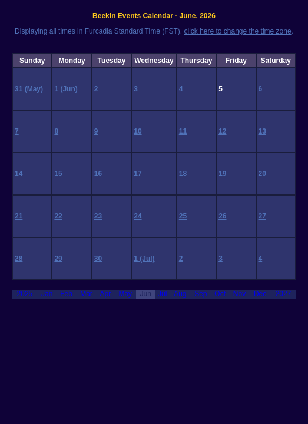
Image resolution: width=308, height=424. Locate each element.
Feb (66, 294)
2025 (25, 294)
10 (137, 131)
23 (98, 216)
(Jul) (147, 258)
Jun (145, 294)
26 (222, 216)
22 (58, 216)
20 (262, 174)
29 (58, 258)
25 (183, 216)
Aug (180, 294)
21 (18, 216)
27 (262, 216)
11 (183, 131)
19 (222, 174)
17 (137, 174)
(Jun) (68, 89)
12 (222, 131)
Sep (200, 294)
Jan (46, 294)
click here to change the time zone (237, 31)
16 (98, 174)
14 (18, 174)
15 (58, 174)
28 (18, 258)
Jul (162, 294)
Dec (260, 294)
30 (98, 258)
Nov (239, 294)
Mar (86, 294)
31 (20, 89)
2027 (284, 294)
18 (183, 174)
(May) (34, 89)
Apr (105, 294)
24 (137, 216)
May (125, 294)
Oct (220, 294)
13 (262, 131)
